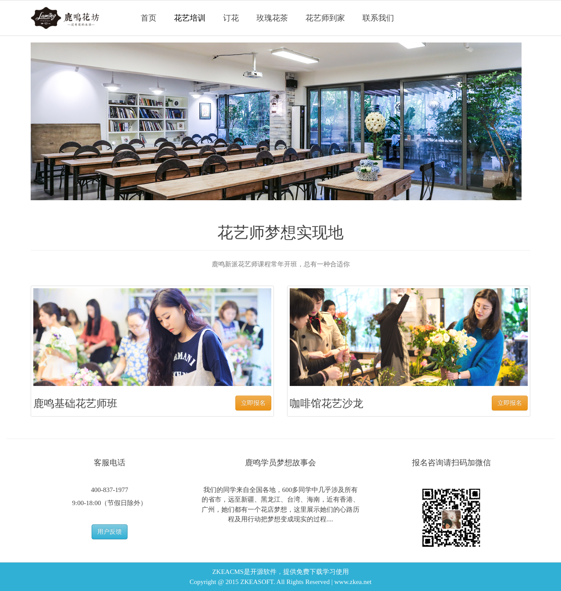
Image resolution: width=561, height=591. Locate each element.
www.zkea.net (353, 581)
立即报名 (253, 403)
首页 (148, 18)
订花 (231, 18)
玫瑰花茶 (272, 18)
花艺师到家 (325, 18)
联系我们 (378, 18)
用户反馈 (109, 531)
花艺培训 (190, 18)
